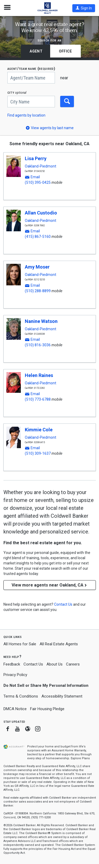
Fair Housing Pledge (47, 708)
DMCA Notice (15, 708)
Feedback (11, 664)
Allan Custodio (41, 213)
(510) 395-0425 (38, 182)
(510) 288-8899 (38, 291)
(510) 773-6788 (38, 399)
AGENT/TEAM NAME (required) (31, 69)
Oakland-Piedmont (40, 166)
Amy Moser (37, 267)
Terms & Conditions (20, 696)
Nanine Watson (41, 321)
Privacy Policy (15, 674)
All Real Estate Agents (59, 644)
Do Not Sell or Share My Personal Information (45, 685)
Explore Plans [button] (80, 758)
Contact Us (33, 664)
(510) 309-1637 (38, 453)
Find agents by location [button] (26, 115)
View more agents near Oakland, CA (50, 585)
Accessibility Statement (61, 696)
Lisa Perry (35, 158)
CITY (17, 93)
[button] (83, 8)
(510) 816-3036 (38, 345)
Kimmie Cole (39, 429)
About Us (54, 664)
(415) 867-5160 (38, 236)
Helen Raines (39, 375)
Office (65, 51)
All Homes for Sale (19, 644)
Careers (73, 664)
